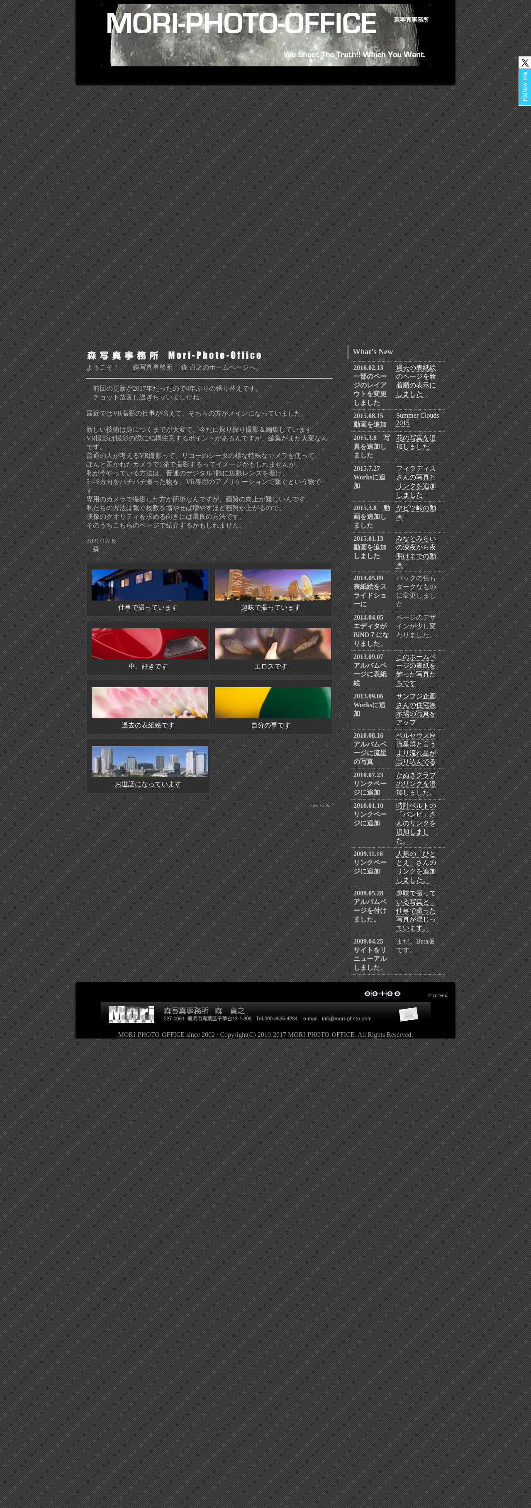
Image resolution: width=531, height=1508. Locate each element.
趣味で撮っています (271, 607)
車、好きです (148, 666)
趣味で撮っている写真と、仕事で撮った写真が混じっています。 (416, 911)
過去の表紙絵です (148, 725)
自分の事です (271, 725)
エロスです (270, 666)
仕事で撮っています (148, 607)
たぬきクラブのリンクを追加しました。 (416, 783)
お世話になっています (148, 784)
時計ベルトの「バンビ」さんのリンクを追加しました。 (416, 823)
